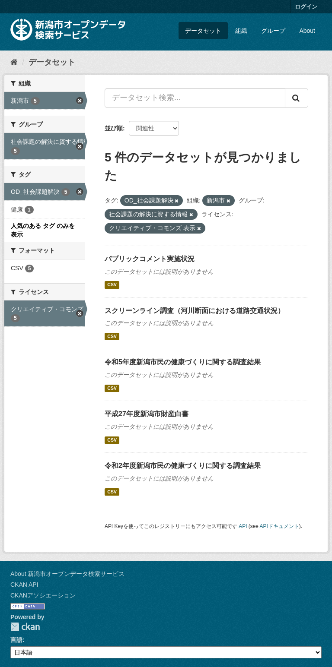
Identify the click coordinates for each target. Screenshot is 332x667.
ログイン (306, 6)
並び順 (114, 128)
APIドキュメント (279, 526)
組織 (241, 30)
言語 (16, 639)
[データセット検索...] (195, 98)
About (307, 30)
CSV (112, 285)
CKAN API (24, 584)
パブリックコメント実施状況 (150, 258)
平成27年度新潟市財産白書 (146, 413)
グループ (273, 30)
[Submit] (296, 98)
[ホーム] (14, 62)
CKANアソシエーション (43, 595)
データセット (203, 30)
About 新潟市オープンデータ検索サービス (67, 573)
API (243, 526)
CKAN (25, 626)
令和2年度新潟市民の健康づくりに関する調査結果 (183, 465)
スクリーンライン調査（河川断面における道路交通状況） (194, 310)
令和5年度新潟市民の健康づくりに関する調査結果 (183, 362)
